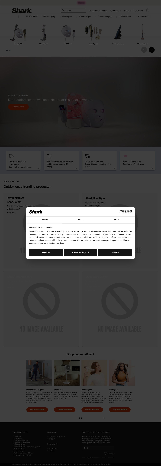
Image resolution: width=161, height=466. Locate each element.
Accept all (115, 252)
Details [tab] (80, 220)
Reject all (46, 252)
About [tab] (116, 220)
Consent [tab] (44, 220)
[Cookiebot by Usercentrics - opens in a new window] (121, 212)
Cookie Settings (80, 252)
